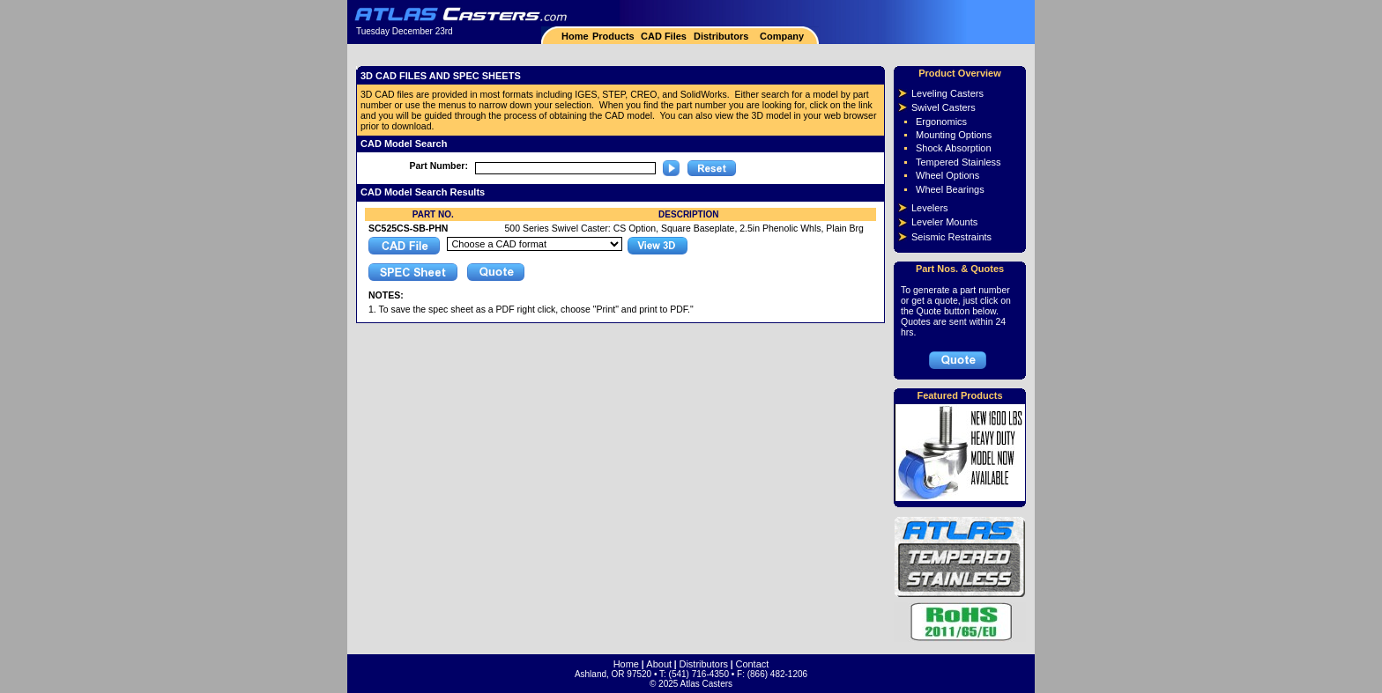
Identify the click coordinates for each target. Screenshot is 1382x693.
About (659, 664)
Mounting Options (954, 134)
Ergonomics (941, 121)
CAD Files (664, 36)
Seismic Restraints (951, 237)
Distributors (721, 36)
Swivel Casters (943, 107)
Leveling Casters (947, 93)
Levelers (929, 208)
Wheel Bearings (950, 189)
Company (780, 36)
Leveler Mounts (944, 222)
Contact (752, 664)
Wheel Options (947, 175)
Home (575, 36)
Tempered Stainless (958, 162)
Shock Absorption (954, 148)
